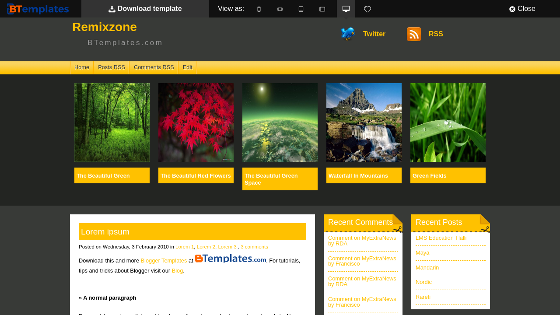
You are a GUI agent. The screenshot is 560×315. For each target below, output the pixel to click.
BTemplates (40, 8)
